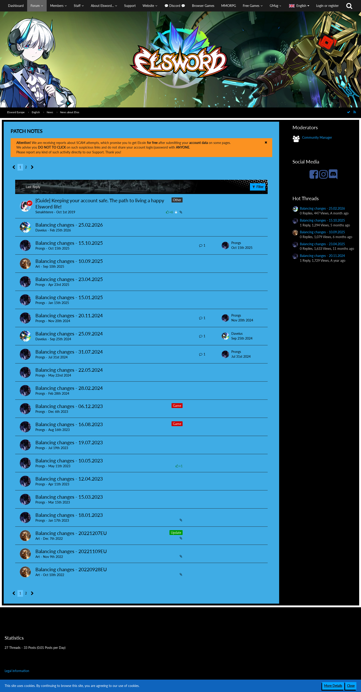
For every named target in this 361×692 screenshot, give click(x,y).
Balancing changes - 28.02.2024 (69, 388)
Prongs (40, 248)
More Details (333, 686)
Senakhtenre (44, 212)
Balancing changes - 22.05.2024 (69, 370)
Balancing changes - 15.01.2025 (69, 297)
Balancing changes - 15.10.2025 (69, 243)
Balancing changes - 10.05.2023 (69, 460)
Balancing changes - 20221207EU (71, 533)
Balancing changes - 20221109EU (71, 551)
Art (37, 266)
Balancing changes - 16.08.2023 (69, 424)
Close (351, 686)
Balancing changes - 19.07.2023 (69, 442)
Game (177, 406)
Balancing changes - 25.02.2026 (69, 225)
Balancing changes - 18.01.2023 (69, 515)
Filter (258, 187)
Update (176, 532)
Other (177, 200)
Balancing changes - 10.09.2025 (69, 261)
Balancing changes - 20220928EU (71, 569)
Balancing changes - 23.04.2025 (69, 279)
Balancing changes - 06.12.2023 (69, 406)
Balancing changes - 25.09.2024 (69, 333)
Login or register (327, 6)
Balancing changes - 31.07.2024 (69, 351)
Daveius (41, 230)
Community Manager (317, 137)
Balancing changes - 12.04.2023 (69, 478)
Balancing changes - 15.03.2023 (69, 497)
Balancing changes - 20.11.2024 (69, 315)
